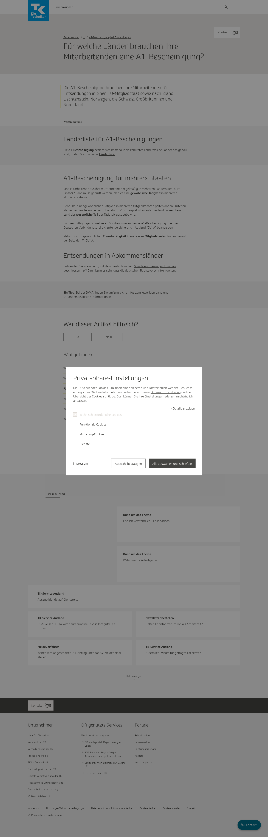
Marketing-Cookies (92, 434)
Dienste (85, 444)
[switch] (182, 408)
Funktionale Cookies (93, 424)
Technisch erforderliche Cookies (101, 415)
